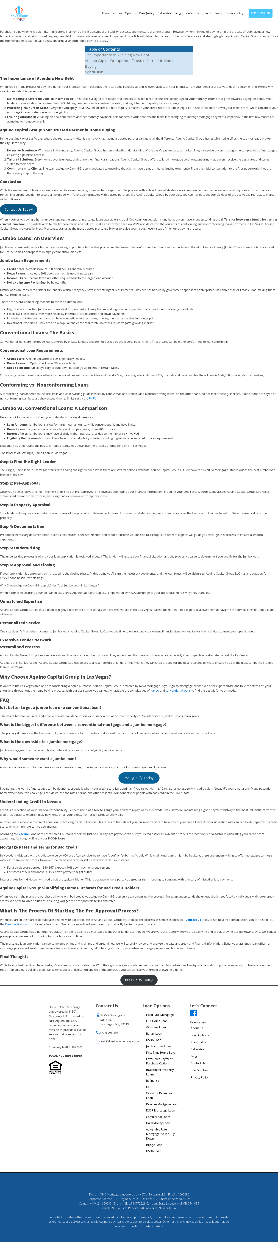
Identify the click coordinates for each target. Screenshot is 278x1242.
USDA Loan (153, 1040)
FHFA (92, 398)
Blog (178, 13)
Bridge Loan (154, 1145)
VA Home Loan (156, 1027)
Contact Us (192, 13)
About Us (108, 13)
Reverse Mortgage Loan (162, 1104)
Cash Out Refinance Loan (159, 1095)
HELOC (150, 1087)
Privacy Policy (234, 13)
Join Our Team (212, 13)
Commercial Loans (158, 1117)
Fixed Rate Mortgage (160, 1015)
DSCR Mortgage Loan (160, 1110)
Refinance (152, 1081)
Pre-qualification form (19, 924)
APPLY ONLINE (261, 13)
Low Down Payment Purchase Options (159, 1061)
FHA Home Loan (157, 1021)
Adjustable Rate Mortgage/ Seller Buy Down (160, 1133)
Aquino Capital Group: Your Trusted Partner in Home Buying (129, 63)
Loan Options (127, 13)
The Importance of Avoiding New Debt (117, 55)
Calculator (164, 13)
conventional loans (178, 690)
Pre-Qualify (146, 13)
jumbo (155, 690)
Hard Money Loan (158, 1123)
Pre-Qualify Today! (139, 777)
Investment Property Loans (160, 1072)
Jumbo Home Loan (158, 1046)
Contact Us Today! (19, 209)
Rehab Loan (154, 1034)
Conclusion (94, 72)
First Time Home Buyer (161, 1053)
